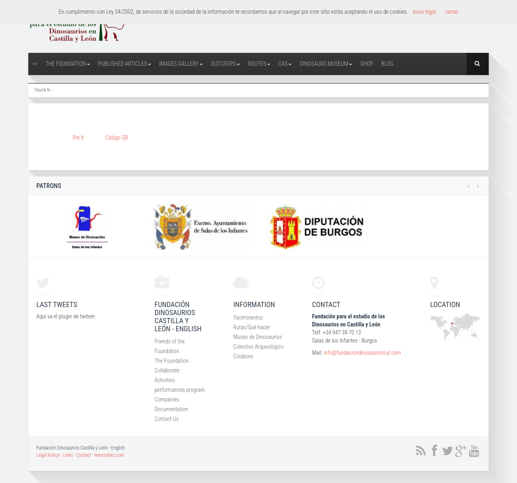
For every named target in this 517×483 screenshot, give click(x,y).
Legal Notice (48, 455)
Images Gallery (181, 64)
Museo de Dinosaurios (257, 337)
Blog (387, 64)
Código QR (116, 137)
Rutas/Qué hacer (251, 327)
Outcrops (225, 64)
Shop (366, 64)
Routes (259, 64)
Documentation (171, 409)
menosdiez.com (109, 455)
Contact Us (167, 419)
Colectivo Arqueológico (258, 346)
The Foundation (68, 64)
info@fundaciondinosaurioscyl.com (362, 352)
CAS (285, 64)
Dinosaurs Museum (326, 64)
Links (68, 455)
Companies (167, 399)
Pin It (78, 137)
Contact (83, 455)
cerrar (452, 11)
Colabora (243, 356)
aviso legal (423, 11)
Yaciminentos (248, 317)
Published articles (124, 64)
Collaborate (167, 370)
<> (35, 64)
